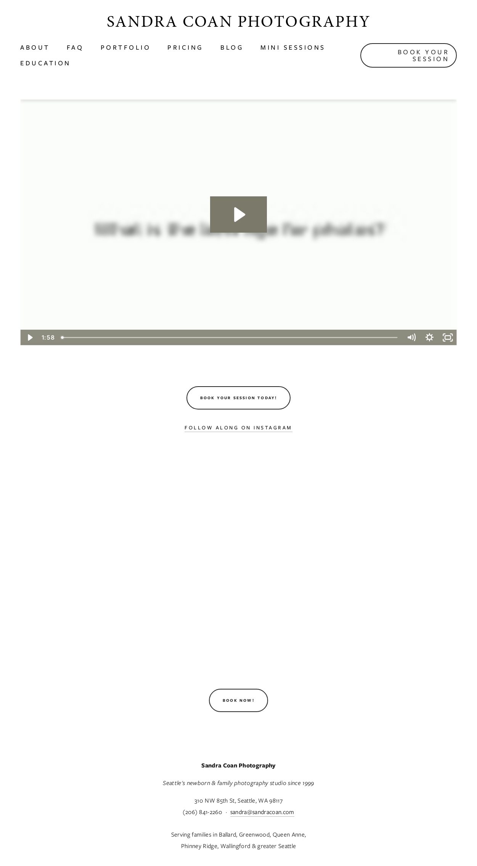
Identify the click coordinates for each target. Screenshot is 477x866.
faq (75, 47)
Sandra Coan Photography (238, 21)
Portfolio (126, 47)
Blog (232, 47)
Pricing (185, 47)
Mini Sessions (293, 47)
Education (45, 63)
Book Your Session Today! (238, 398)
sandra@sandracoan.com (262, 812)
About (35, 47)
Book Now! (238, 700)
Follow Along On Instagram (238, 427)
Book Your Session (424, 55)
